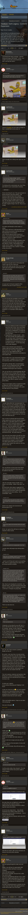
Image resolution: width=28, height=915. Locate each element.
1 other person (18, 752)
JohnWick (8, 644)
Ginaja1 (9, 101)
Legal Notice (22, 909)
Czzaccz (8, 830)
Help (26, 909)
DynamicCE (8, 51)
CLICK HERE (7, 43)
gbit (9, 393)
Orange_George (9, 258)
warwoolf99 (4, 393)
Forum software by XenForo (6, 912)
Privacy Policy (25, 911)
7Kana (7, 293)
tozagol (6, 101)
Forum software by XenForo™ (17, 912)
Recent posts (5, 17)
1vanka (3, 165)
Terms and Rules (18, 911)
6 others (14, 101)
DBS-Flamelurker (13, 709)
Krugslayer (8, 398)
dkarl (7, 320)
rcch (3, 252)
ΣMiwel (8, 138)
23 (19, 48)
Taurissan (4, 892)
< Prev (2, 48)
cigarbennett (9, 106)
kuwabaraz (4, 609)
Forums (4, 14)
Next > (22, 48)
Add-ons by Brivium (5, 913)
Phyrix (7, 213)
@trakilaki (9, 127)
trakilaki (8, 68)
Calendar (11, 14)
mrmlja (3, 101)
